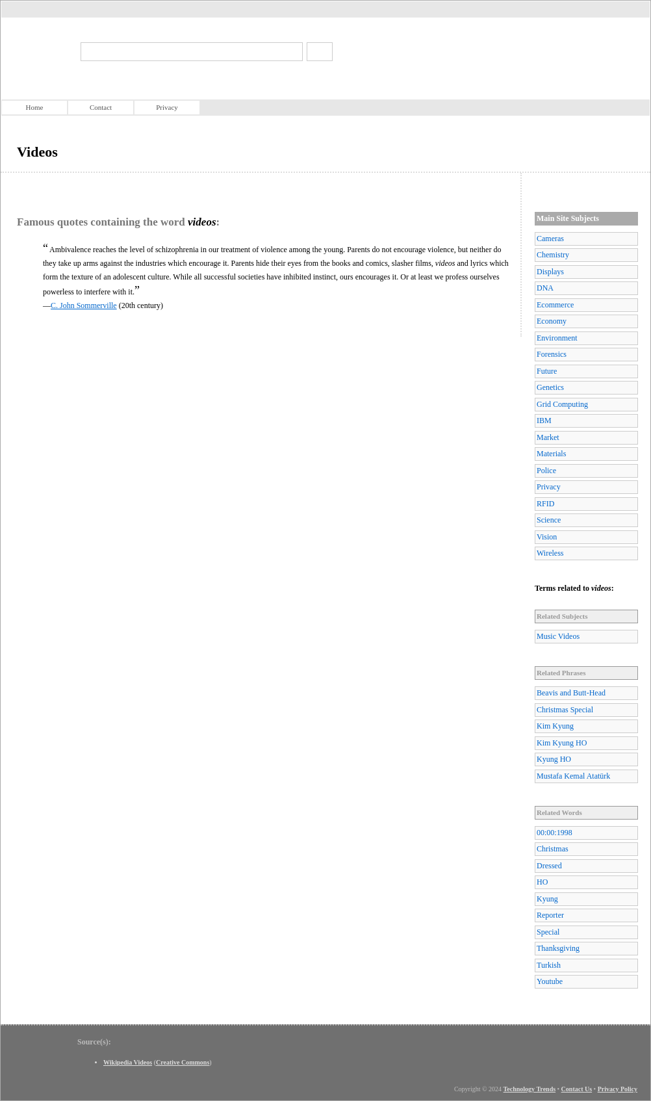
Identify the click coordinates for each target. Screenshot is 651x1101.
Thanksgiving (558, 948)
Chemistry (553, 254)
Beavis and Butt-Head (571, 692)
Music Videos (558, 636)
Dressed (549, 865)
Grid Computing (562, 404)
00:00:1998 (554, 832)
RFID (545, 503)
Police (546, 470)
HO (542, 882)
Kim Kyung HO (562, 742)
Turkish (549, 965)
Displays (550, 271)
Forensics (552, 354)
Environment (557, 338)
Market (548, 437)
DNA (545, 287)
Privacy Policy (617, 1089)
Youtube (550, 981)
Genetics (550, 387)
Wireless (550, 553)
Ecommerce (555, 304)
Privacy (167, 107)
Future (547, 371)
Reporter (550, 915)
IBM (544, 420)
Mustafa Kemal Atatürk (573, 776)
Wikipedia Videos (127, 1062)
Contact (101, 107)
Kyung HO (554, 759)
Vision (547, 536)
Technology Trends (530, 1089)
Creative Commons (182, 1062)
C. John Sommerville (84, 305)
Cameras (550, 238)
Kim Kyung (555, 726)
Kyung (547, 898)
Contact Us (577, 1089)
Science (549, 520)
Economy (552, 321)
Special (548, 932)
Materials (551, 453)
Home (35, 107)
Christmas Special (565, 709)
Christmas (552, 848)
